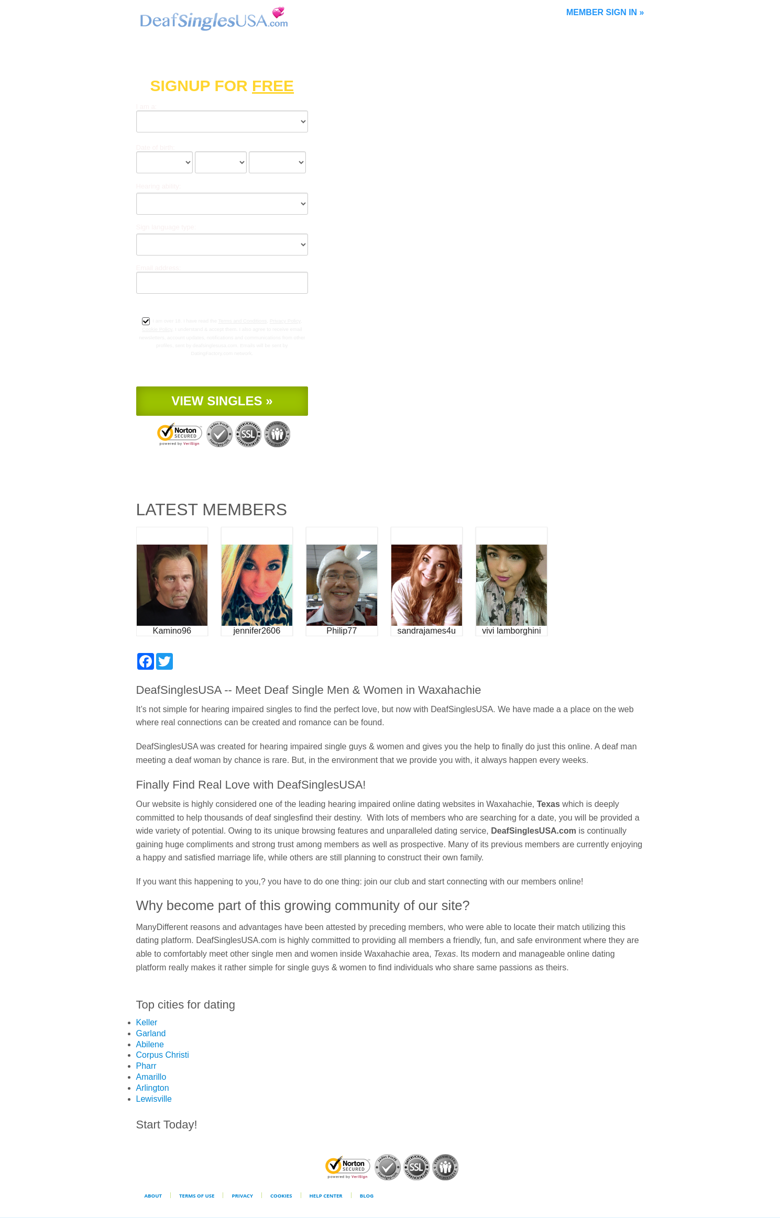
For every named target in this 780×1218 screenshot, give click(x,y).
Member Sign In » (605, 12)
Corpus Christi (162, 1054)
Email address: (158, 268)
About (153, 1195)
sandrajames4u (427, 630)
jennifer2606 (256, 630)
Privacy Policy (285, 321)
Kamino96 (172, 630)
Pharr (146, 1065)
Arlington (152, 1087)
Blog (366, 1195)
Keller (147, 1022)
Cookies (281, 1195)
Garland (151, 1033)
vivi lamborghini (511, 630)
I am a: (146, 106)
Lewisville (154, 1098)
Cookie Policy (157, 329)
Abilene (150, 1044)
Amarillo (151, 1076)
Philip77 (341, 630)
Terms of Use (196, 1195)
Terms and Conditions (242, 321)
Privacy (242, 1195)
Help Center (326, 1195)
